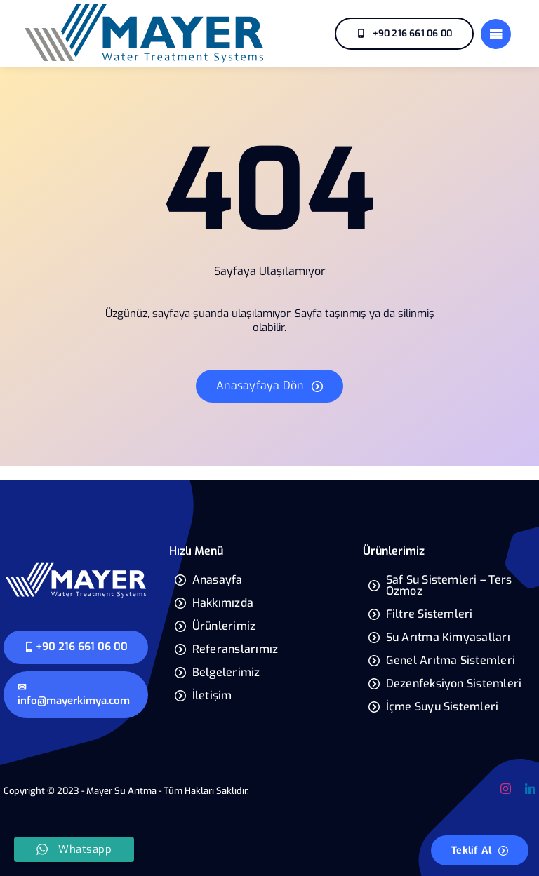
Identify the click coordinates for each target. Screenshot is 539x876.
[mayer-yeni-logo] (76, 567)
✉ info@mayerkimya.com (74, 694)
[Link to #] (496, 34)
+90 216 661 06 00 (76, 647)
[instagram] (505, 788)
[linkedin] (530, 788)
